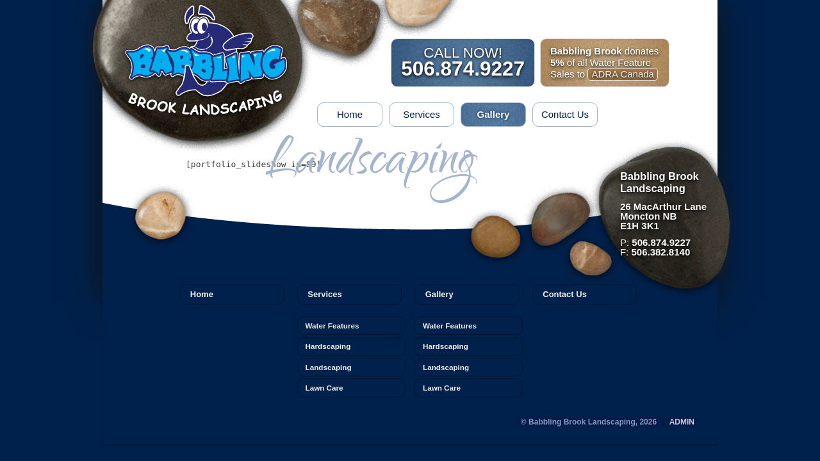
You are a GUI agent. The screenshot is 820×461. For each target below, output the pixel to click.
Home (350, 114)
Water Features (332, 325)
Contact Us (565, 114)
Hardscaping (328, 346)
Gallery (493, 114)
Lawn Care (324, 388)
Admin (681, 421)
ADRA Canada (622, 74)
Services (421, 114)
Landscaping (329, 367)
